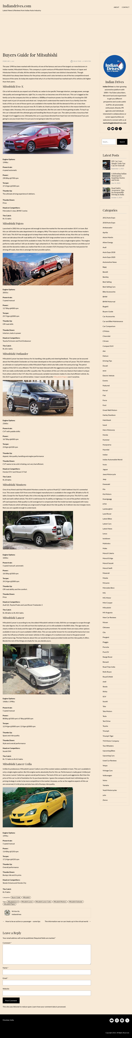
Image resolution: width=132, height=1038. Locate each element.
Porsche (106, 647)
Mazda (105, 578)
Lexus (105, 533)
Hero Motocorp (109, 430)
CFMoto (106, 331)
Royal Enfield (108, 677)
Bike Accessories (109, 292)
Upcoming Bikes (109, 751)
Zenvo (105, 800)
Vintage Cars (108, 770)
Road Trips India (109, 667)
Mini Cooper (107, 603)
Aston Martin (108, 237)
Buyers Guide (16, 897)
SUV (104, 696)
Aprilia (105, 232)
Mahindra (106, 543)
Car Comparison (109, 326)
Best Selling (107, 282)
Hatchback (107, 420)
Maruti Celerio (108, 553)
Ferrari (105, 390)
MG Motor (107, 598)
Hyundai (106, 449)
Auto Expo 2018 (109, 252)
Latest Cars (107, 524)
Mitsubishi (26, 897)
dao (104, 351)
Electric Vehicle (108, 375)
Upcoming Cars (109, 756)
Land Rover (107, 514)
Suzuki (105, 701)
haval (105, 425)
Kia (104, 489)
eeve (104, 371)
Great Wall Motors (110, 410)
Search (122, 142)
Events (105, 381)
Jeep (104, 479)
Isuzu (105, 464)
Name (5, 968)
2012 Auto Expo (109, 218)
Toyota (105, 726)
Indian (105, 455)
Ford (104, 405)
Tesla (104, 716)
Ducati (105, 366)
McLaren (106, 583)
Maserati (106, 573)
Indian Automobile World (112, 459)
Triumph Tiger (108, 736)
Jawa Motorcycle (109, 474)
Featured (106, 385)
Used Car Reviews (110, 760)
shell (104, 682)
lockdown (106, 538)
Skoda (105, 686)
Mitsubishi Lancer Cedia (43, 902)
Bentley (106, 277)
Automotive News (110, 262)
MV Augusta (107, 612)
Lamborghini (107, 509)
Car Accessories (109, 316)
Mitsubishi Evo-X (13, 902)
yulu (104, 795)
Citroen (106, 341)
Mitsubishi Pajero (60, 377)
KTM (105, 504)
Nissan (105, 622)
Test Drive (106, 721)
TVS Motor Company (111, 741)
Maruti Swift (107, 568)
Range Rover (107, 657)
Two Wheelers (108, 746)
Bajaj (104, 267)
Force (105, 400)
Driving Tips (107, 361)
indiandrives (16, 914)
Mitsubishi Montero (60, 902)
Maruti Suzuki (108, 563)
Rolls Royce (107, 672)
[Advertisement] (66, 32)
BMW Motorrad (109, 301)
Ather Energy (108, 242)
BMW (105, 297)
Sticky (105, 691)
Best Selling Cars (109, 287)
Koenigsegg (107, 499)
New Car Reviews (109, 617)
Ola (104, 632)
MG (104, 593)
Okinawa (106, 627)
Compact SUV (108, 346)
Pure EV (106, 652)
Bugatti (105, 306)
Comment (7, 943)
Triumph (106, 731)
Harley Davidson (109, 415)
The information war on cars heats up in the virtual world (66, 921)
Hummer (106, 440)
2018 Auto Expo (109, 223)
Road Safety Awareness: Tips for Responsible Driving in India (117, 191)
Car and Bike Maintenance (113, 321)
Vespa (105, 765)
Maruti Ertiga (108, 558)
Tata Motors (107, 711)
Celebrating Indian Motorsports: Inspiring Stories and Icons (118, 177)
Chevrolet (106, 336)
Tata (104, 706)
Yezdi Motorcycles (110, 790)
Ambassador (107, 227)
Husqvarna (107, 445)
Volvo (105, 780)
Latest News (107, 529)
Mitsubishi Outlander (76, 902)
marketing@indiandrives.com (114, 123)
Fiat (104, 395)
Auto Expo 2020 (109, 257)
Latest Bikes (107, 519)
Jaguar (105, 469)
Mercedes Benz (108, 588)
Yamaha (106, 785)
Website (6, 989)
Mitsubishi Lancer (27, 902)
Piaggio (105, 642)
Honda (105, 435)
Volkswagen (107, 775)
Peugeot (106, 637)
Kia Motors (107, 494)
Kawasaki (106, 484)
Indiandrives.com (17, 5)
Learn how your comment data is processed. (49, 1007)
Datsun (105, 356)
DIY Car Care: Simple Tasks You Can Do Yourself (118, 163)
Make (105, 548)
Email (5, 978)
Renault (106, 662)
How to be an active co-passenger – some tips (22, 921)
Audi (104, 247)
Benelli (105, 272)
